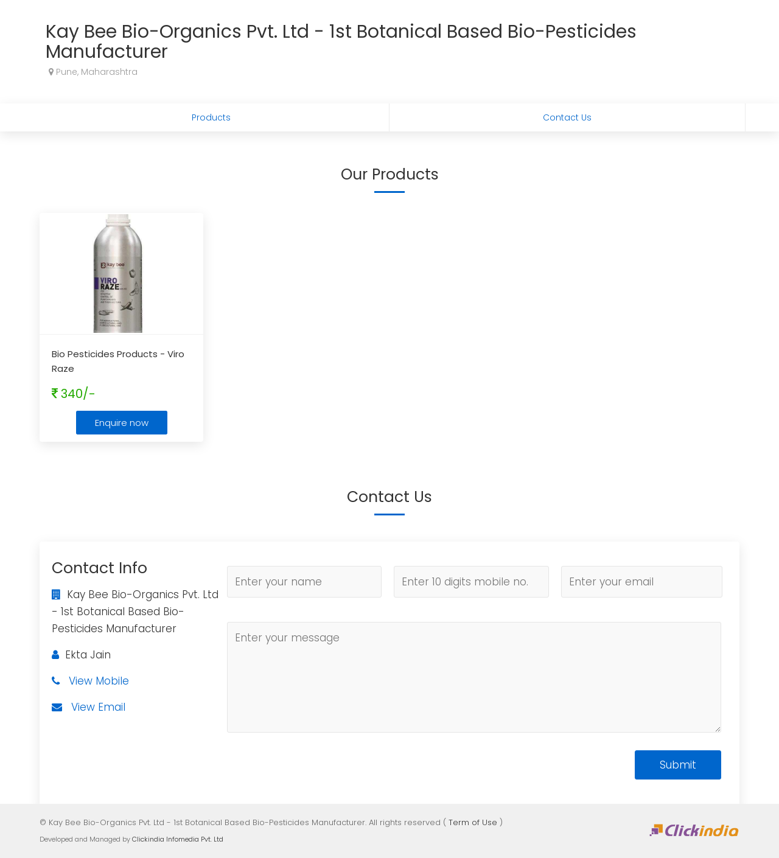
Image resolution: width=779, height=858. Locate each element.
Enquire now (121, 422)
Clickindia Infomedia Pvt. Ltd (177, 839)
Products (211, 117)
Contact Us (567, 117)
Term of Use (473, 822)
